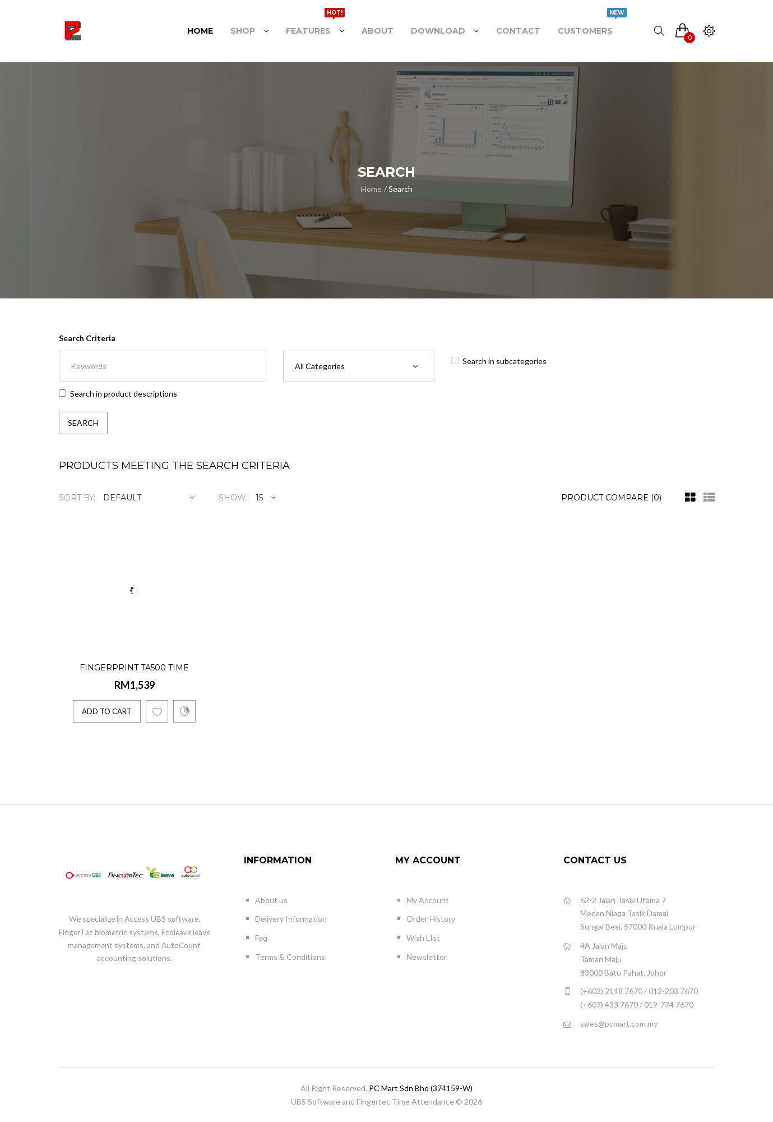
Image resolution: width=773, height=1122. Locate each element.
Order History (430, 918)
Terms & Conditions (290, 957)
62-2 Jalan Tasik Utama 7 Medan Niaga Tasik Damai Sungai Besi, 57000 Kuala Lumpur (629, 913)
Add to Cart (107, 711)
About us (271, 900)
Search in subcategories (499, 361)
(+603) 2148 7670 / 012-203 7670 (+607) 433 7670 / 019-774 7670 (630, 997)
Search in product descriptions (118, 393)
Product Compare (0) (611, 498)
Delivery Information (291, 918)
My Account (427, 900)
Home (371, 189)
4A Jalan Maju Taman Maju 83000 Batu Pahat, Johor (614, 958)
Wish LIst (423, 937)
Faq (261, 937)
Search (400, 189)
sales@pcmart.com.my (610, 1024)
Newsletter (426, 957)
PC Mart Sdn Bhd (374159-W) (421, 1088)
